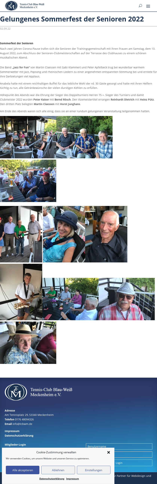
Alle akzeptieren (22, 470)
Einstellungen (93, 470)
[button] (108, 452)
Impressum (72, 478)
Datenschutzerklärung (51, 478)
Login (119, 463)
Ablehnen (58, 470)
